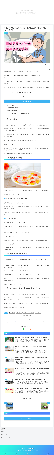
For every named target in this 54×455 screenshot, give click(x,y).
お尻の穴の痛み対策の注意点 (14, 110)
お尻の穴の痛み (10, 105)
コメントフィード (5, 438)
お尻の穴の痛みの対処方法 (13, 108)
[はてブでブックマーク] (27, 65)
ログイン (3, 432)
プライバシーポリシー (19, 451)
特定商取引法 (27, 451)
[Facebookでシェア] (19, 65)
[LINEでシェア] (34, 65)
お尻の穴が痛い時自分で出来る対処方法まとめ (18, 113)
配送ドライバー (38, 312)
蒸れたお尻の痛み (31, 312)
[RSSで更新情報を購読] (28, 329)
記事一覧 (37, 451)
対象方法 (25, 312)
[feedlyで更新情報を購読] (25, 329)
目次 (26, 101)
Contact (32, 451)
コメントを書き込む (27, 419)
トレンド (6, 312)
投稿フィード (4, 435)
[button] (42, 65)
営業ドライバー (19, 312)
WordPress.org (4, 441)
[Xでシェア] (11, 65)
